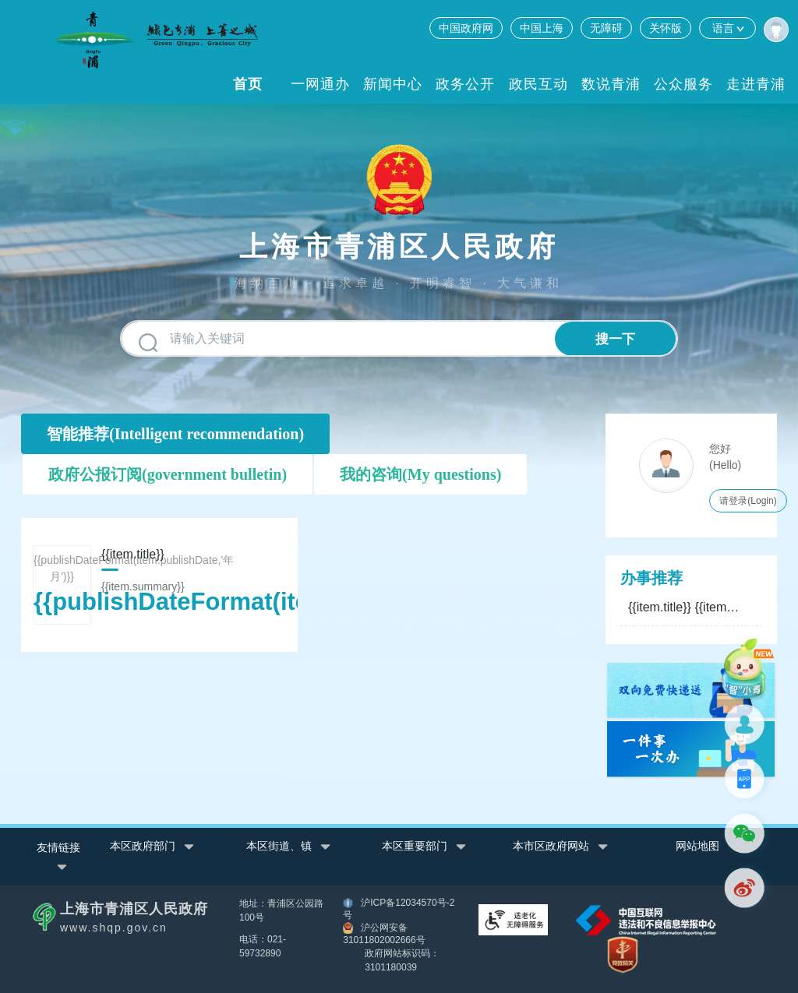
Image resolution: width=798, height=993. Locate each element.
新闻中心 (392, 84)
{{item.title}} (685, 607)
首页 (248, 84)
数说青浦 (611, 84)
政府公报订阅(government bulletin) (167, 474)
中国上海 (541, 28)
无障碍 (606, 28)
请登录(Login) (747, 500)
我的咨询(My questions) (420, 474)
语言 (727, 28)
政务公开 (465, 84)
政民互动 (538, 84)
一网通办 (320, 84)
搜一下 (615, 339)
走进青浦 (756, 84)
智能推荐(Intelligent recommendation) (175, 433)
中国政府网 (466, 28)
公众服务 (683, 84)
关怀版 (665, 28)
